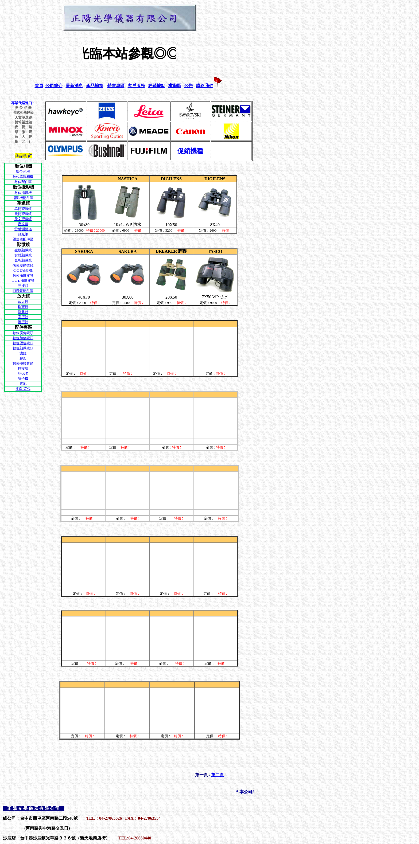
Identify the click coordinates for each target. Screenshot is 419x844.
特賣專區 (116, 85)
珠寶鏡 (23, 307)
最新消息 (74, 85)
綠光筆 (23, 234)
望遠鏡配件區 (23, 239)
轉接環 (23, 368)
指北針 (23, 312)
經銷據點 (156, 85)
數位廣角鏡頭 (23, 333)
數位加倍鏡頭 (23, 338)
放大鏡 (23, 302)
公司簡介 (54, 85)
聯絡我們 (204, 85)
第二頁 (217, 774)
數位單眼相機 (23, 177)
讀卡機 (23, 379)
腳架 (23, 358)
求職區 (174, 85)
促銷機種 (190, 150)
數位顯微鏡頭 (23, 348)
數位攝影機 (23, 193)
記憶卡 (23, 374)
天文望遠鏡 (23, 219)
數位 (17, 182)
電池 (23, 384)
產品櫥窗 (94, 85)
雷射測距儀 (23, 229)
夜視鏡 (23, 224)
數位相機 (23, 172)
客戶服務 (136, 85)
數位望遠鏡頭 (23, 343)
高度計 (23, 317)
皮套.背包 (22, 389)
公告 (188, 85)
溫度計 (23, 322)
